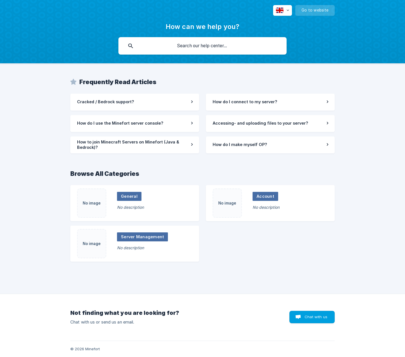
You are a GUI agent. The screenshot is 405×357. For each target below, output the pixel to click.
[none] (282, 10)
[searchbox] (202, 46)
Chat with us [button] (316, 317)
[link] (134, 102)
